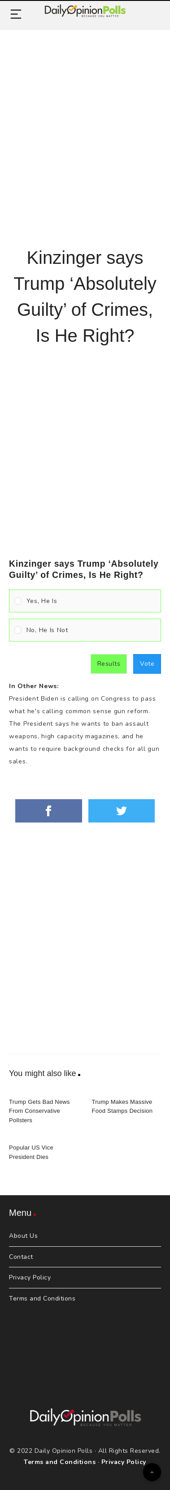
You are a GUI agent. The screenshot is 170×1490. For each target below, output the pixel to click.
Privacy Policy (30, 1277)
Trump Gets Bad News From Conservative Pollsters (39, 1111)
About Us (23, 1236)
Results (109, 663)
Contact (21, 1257)
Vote (147, 663)
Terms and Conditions (42, 1298)
